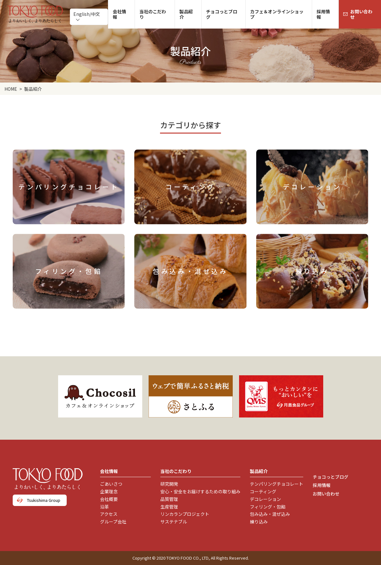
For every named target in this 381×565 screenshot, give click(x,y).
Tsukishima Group (43, 500)
